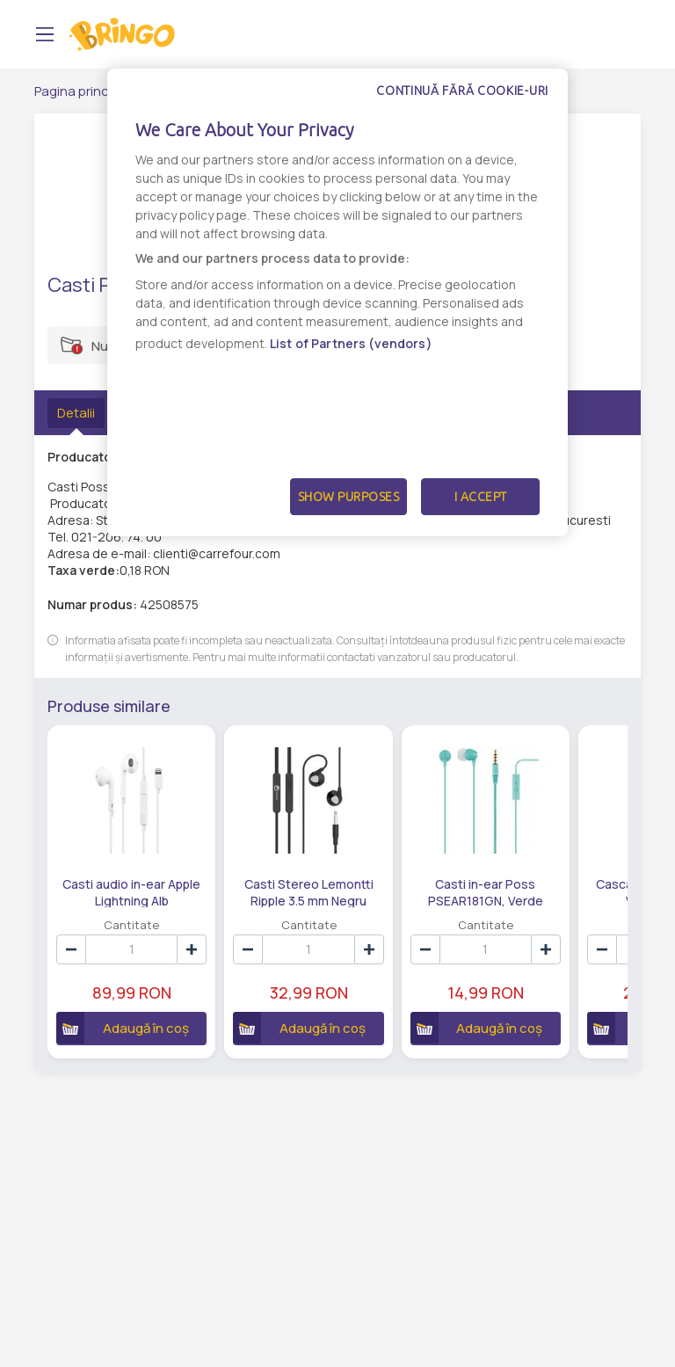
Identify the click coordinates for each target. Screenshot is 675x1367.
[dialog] (337, 302)
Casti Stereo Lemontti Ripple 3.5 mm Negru (309, 891)
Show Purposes (349, 497)
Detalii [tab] (76, 413)
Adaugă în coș (122, 1027)
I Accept (480, 497)
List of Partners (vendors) (351, 343)
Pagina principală (85, 91)
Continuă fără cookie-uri (462, 91)
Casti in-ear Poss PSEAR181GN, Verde (485, 891)
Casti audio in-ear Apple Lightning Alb (131, 891)
